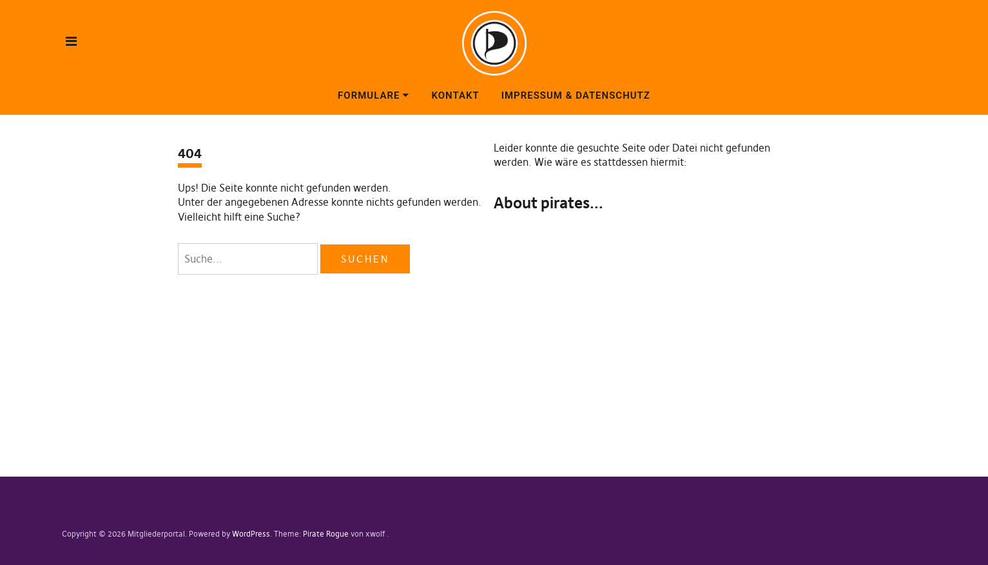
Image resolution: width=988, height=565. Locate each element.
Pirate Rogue (326, 534)
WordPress (251, 534)
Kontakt (455, 95)
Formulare (369, 95)
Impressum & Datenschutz (575, 95)
